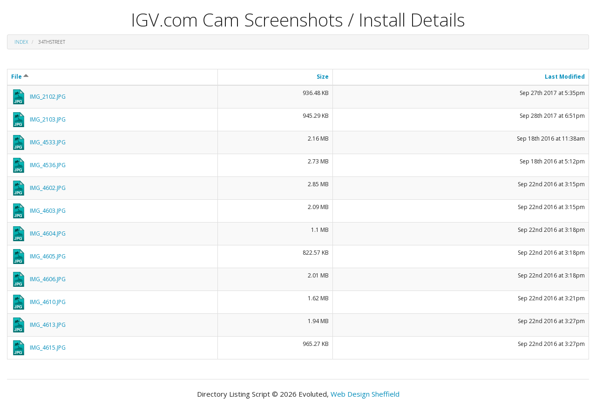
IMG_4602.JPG (48, 188)
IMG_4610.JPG (48, 302)
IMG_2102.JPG (48, 97)
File (20, 77)
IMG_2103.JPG (48, 119)
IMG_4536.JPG (48, 165)
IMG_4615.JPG (48, 348)
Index (21, 42)
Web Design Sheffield (365, 394)
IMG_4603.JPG (48, 211)
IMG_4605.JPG (48, 256)
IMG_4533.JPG (48, 142)
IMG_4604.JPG (48, 233)
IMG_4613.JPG (48, 325)
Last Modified (565, 77)
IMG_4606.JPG (48, 279)
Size (323, 77)
